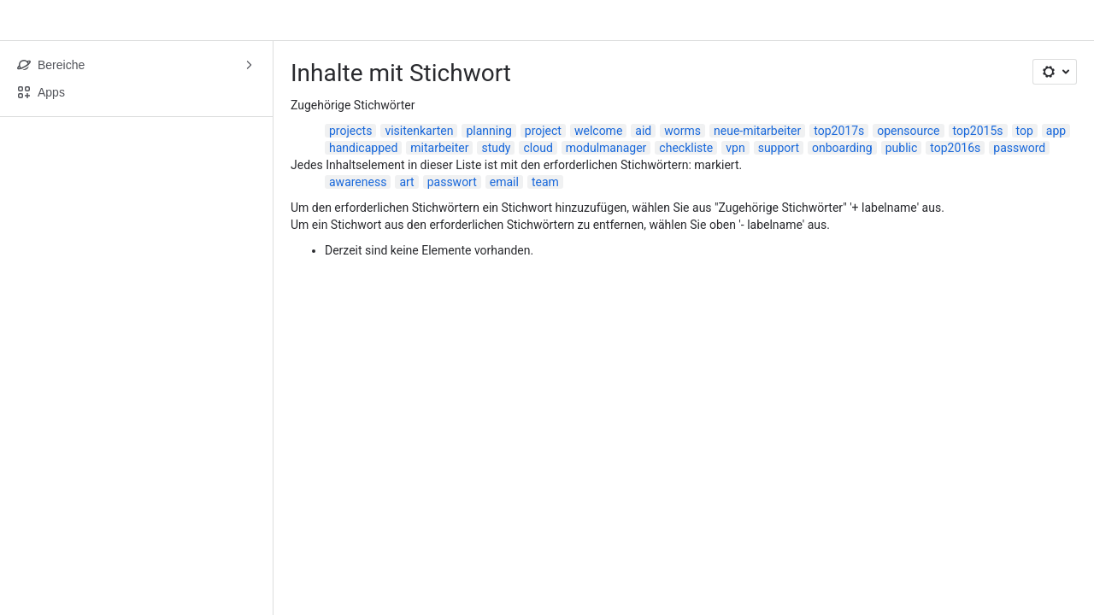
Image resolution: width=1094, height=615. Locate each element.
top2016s (955, 148)
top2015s (978, 131)
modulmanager (606, 148)
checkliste (686, 148)
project (543, 131)
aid (643, 131)
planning (488, 131)
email (504, 182)
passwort (452, 182)
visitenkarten (419, 131)
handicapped (363, 148)
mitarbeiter (439, 148)
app (1056, 131)
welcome (598, 131)
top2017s (839, 131)
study (495, 148)
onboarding (842, 148)
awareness (357, 182)
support (778, 148)
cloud (537, 148)
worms (682, 131)
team (545, 182)
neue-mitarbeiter (757, 131)
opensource (908, 131)
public (901, 148)
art (406, 182)
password (1019, 148)
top (1024, 131)
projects (350, 131)
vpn (735, 148)
